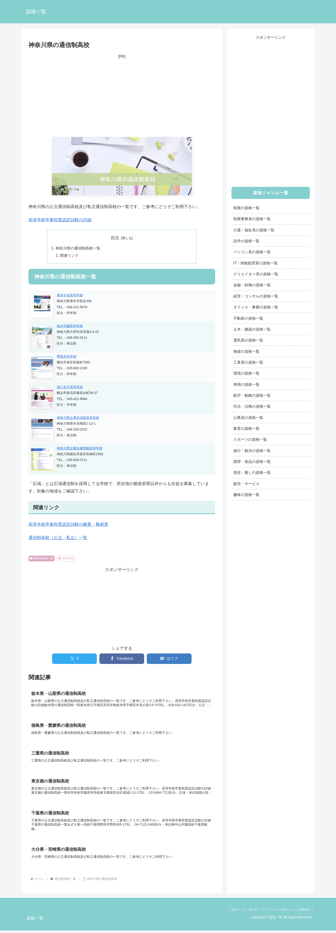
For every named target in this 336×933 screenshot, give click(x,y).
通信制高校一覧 (41, 558)
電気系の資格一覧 (248, 340)
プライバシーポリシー (275, 912)
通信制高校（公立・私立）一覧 (57, 538)
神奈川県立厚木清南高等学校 (78, 418)
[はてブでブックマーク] (169, 659)
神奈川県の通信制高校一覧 (78, 248)
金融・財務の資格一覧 (252, 285)
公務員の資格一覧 (248, 417)
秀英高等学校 (66, 357)
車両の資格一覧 (246, 384)
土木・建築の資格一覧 (252, 329)
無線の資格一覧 (246, 351)
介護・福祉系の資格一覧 (253, 230)
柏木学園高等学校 (70, 326)
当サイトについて (241, 912)
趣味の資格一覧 (246, 494)
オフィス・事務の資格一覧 (255, 307)
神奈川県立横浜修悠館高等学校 (79, 449)
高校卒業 (66, 558)
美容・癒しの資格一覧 (252, 472)
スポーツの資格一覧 (250, 439)
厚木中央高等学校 (70, 296)
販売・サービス (246, 484)
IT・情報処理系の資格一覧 (255, 263)
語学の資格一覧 (246, 241)
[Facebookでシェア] (121, 659)
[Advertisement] (121, 98)
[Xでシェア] (74, 659)
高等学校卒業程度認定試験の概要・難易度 (68, 525)
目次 (115, 238)
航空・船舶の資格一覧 (252, 395)
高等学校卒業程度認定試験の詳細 (59, 220)
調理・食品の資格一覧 (252, 461)
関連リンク (69, 256)
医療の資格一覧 (246, 208)
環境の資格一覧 (246, 373)
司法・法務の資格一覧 (252, 406)
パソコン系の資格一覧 (252, 252)
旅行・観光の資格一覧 (252, 450)
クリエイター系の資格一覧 (255, 274)
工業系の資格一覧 (248, 362)
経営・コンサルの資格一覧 (255, 296)
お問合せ (303, 912)
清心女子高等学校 (70, 388)
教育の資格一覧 (246, 428)
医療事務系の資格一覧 (252, 219)
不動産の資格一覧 (248, 318)
